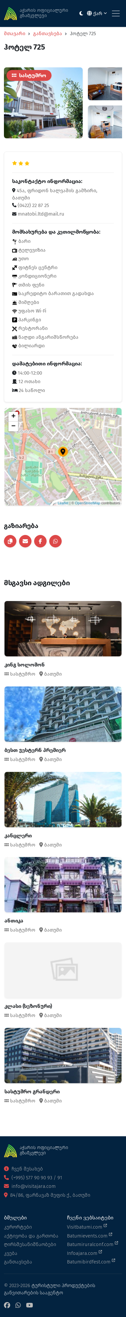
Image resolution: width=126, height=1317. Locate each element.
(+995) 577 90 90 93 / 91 (33, 1178)
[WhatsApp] (18, 1305)
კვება (10, 1253)
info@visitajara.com (30, 1186)
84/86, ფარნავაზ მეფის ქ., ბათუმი (47, 1195)
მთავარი (14, 33)
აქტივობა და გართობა (31, 1236)
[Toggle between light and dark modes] (81, 13)
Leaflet (62, 487)
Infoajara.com (84, 1253)
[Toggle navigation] (116, 13)
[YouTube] (29, 1305)
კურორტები (18, 1227)
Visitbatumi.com (87, 1226)
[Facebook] (7, 1305)
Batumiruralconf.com (92, 1244)
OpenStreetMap (79, 487)
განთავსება (47, 33)
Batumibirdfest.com (91, 1261)
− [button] (30, 437)
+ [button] (30, 430)
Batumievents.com (89, 1235)
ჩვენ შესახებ (23, 1169)
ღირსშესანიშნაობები (30, 1244)
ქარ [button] (97, 13)
